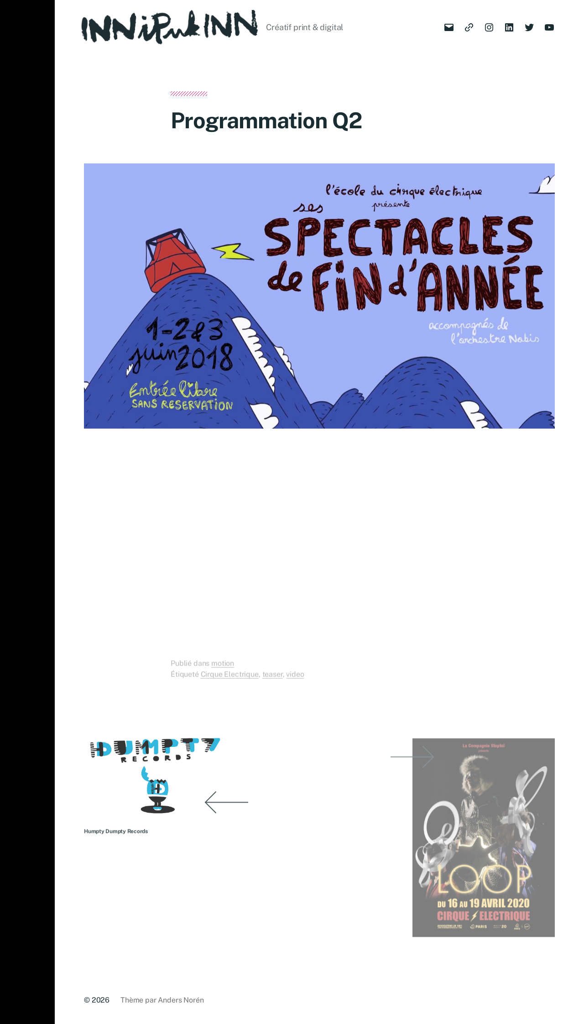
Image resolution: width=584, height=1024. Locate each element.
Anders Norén (180, 1000)
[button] (27, 512)
